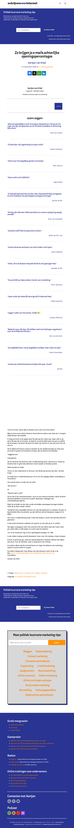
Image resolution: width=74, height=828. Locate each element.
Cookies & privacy (18, 824)
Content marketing (37, 656)
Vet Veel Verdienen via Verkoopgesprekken (24, 775)
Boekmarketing (44, 651)
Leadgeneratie (27, 670)
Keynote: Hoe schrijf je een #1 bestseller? (24, 749)
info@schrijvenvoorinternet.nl (51, 824)
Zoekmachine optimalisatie (39, 695)
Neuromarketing (46, 670)
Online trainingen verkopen (37, 680)
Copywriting (26, 666)
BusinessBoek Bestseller (19, 783)
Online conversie (26, 675)
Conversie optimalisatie (37, 661)
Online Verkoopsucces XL (19, 786)
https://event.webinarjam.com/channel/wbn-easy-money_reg (32, 553)
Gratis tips (14, 727)
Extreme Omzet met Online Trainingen (23, 778)
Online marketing (48, 675)
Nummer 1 (14, 759)
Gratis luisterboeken (17, 725)
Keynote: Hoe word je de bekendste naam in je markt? (28, 741)
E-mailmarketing (46, 67)
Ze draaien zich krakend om (25, 577)
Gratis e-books (15, 730)
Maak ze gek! (15, 762)
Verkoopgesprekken (45, 690)
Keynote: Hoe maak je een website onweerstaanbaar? (28, 746)
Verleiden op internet (17, 765)
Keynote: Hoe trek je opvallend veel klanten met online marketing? (32, 743)
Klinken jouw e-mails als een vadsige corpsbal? (30, 573)
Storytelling (25, 690)
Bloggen (27, 651)
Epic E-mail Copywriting (18, 781)
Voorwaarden (59, 822)
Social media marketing (37, 685)
